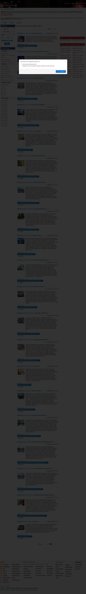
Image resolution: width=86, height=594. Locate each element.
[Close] (65, 62)
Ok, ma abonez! (61, 71)
